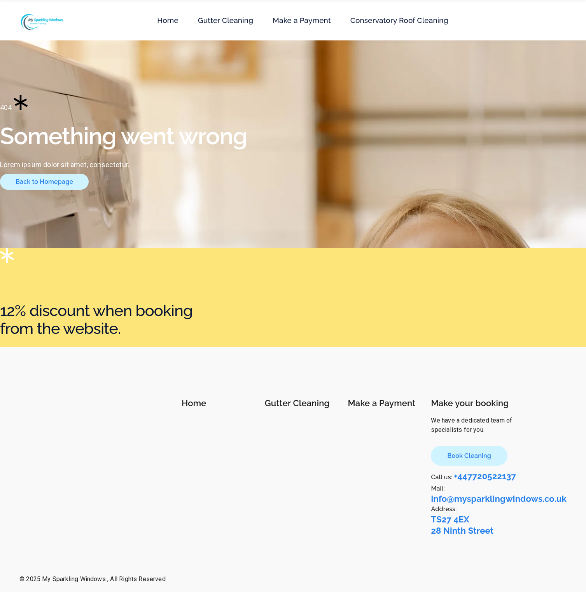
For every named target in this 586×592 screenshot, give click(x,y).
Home (194, 403)
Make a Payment (382, 403)
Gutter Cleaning (297, 403)
